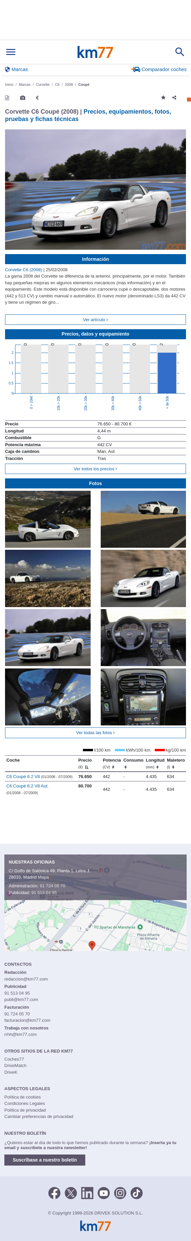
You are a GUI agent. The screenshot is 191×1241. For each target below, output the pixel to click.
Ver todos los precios (95, 468)
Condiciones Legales (24, 1103)
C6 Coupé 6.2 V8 (39, 776)
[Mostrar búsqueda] (180, 52)
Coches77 (14, 1059)
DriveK (10, 1072)
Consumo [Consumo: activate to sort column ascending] (133, 763)
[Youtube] (104, 1192)
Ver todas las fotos (95, 732)
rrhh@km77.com (20, 1034)
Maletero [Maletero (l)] (176, 763)
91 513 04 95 (44, 892)
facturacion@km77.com (27, 1020)
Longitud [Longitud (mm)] (155, 763)
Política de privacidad (25, 1110)
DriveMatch (15, 1065)
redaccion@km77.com (26, 979)
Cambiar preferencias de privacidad (38, 1116)
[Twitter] (71, 1192)
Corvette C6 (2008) (24, 269)
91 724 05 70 (52, 885)
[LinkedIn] (87, 1192)
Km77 (95, 52)
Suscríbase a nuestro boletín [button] (45, 1160)
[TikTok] (137, 1192)
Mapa (43, 877)
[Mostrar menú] (10, 52)
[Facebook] (54, 1192)
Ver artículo (95, 319)
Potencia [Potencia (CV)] (112, 763)
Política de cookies (22, 1097)
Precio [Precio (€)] (85, 763)
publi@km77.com (21, 999)
